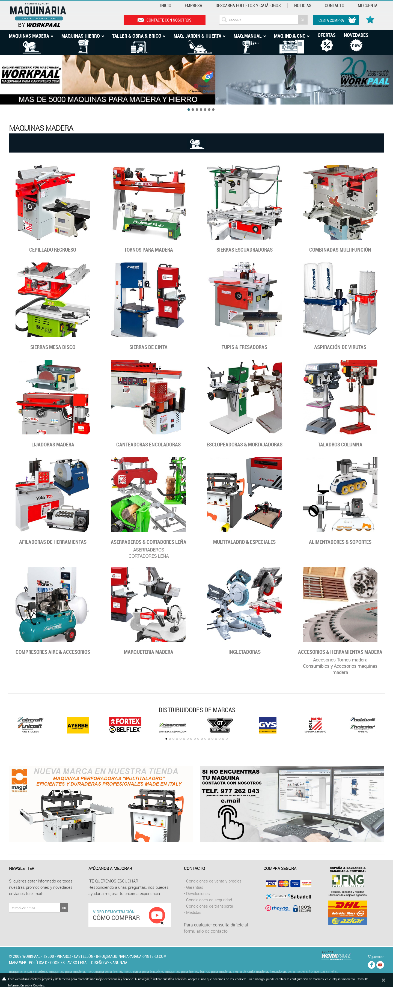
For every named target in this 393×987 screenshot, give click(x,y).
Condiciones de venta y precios (214, 881)
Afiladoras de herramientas (53, 541)
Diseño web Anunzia (109, 962)
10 (198, 739)
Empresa (193, 5)
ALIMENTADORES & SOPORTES (340, 541)
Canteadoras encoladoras (148, 444)
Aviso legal (77, 962)
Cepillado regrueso (52, 249)
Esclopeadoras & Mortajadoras (244, 444)
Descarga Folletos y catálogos (248, 5)
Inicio (165, 5)
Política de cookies (47, 962)
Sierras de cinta (148, 347)
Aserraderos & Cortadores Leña (148, 541)
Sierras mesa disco (52, 347)
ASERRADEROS (148, 550)
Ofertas (327, 35)
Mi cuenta (367, 5)
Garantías (194, 887)
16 (220, 739)
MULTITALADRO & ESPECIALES (244, 541)
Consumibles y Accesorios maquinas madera (340, 669)
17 (223, 739)
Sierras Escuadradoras (244, 249)
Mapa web (17, 962)
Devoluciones (198, 893)
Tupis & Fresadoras (244, 347)
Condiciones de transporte (209, 906)
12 (205, 739)
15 (216, 739)
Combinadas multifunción (340, 249)
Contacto (334, 5)
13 (209, 739)
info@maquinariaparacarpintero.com (131, 956)
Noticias (302, 5)
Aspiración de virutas (340, 347)
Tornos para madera (148, 249)
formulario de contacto (206, 931)
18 (227, 739)
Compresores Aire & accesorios (53, 651)
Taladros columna (340, 444)
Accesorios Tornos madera (340, 660)
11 (202, 739)
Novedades (356, 35)
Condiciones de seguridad (209, 899)
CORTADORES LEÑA (149, 556)
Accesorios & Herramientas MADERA (340, 651)
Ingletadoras (244, 651)
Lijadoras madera (52, 444)
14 (212, 739)
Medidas (193, 912)
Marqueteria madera (148, 651)
